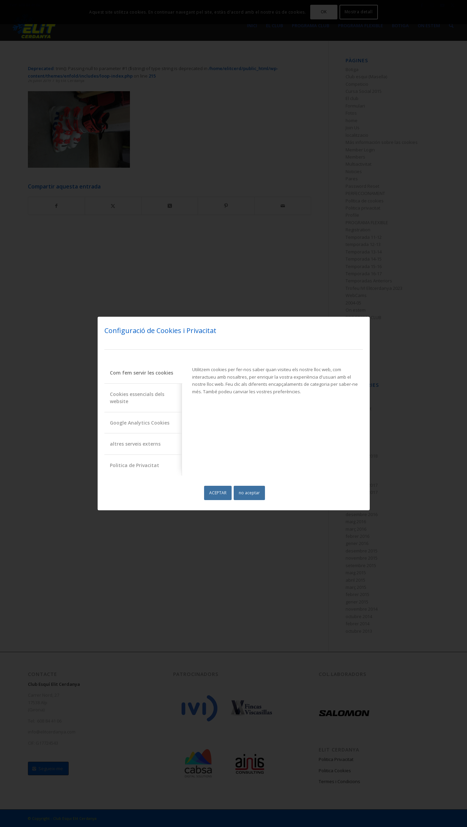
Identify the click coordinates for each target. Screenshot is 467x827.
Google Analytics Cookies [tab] (139, 422)
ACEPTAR (218, 493)
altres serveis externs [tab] (135, 444)
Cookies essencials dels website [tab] (137, 397)
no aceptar (249, 493)
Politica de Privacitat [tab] (134, 465)
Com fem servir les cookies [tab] (141, 372)
